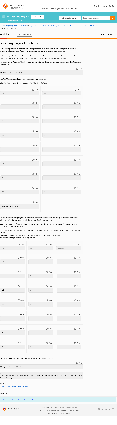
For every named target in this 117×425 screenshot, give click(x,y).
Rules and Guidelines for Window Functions (19, 98)
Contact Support (75, 420)
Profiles (6, 59)
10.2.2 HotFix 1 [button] (37, 17)
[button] (98, 6)
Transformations (9, 51)
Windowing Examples (14, 101)
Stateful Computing (10, 77)
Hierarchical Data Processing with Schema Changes (15, 71)
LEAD (11, 87)
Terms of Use (47, 417)
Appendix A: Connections (12, 103)
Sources (6, 47)
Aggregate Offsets (17, 94)
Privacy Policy (71, 417)
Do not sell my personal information (52, 420)
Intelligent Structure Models (13, 75)
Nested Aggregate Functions (20, 96)
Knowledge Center (57, 9)
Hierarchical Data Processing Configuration (14, 67)
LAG (11, 89)
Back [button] (102, 34)
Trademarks (59, 417)
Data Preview (8, 54)
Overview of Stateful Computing (18, 80)
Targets (6, 49)
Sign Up (111, 6)
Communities (45, 9)
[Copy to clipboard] (88, 73)
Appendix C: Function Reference (15, 108)
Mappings (7, 44)
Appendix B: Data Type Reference (15, 105)
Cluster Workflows (10, 56)
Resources (73, 9)
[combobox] (96, 18)
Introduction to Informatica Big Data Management (16, 41)
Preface (6, 37)
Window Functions (13, 84)
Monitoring (7, 61)
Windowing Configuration (16, 82)
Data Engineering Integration (18, 17)
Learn (67, 9)
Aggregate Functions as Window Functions (16, 92)
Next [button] (110, 34)
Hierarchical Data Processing (14, 63)
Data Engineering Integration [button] (69, 18)
